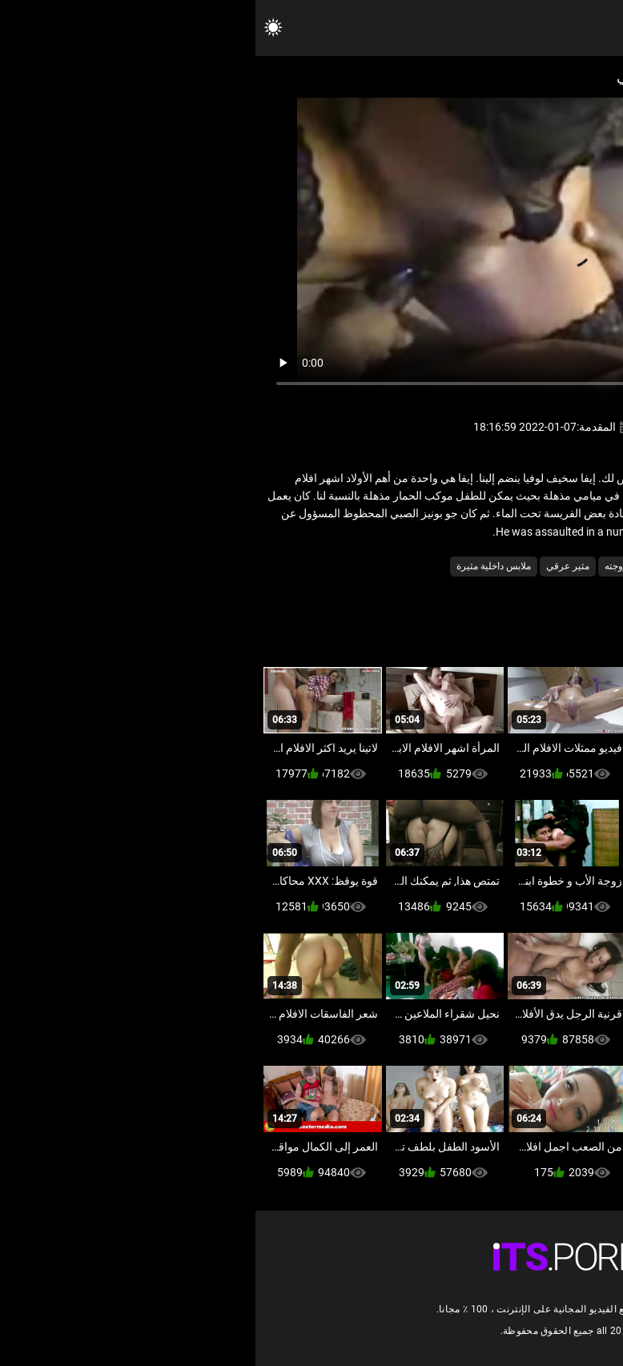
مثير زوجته (370, 566)
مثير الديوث (429, 566)
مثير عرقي (312, 566)
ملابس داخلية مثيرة (238, 566)
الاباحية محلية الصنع (506, 566)
